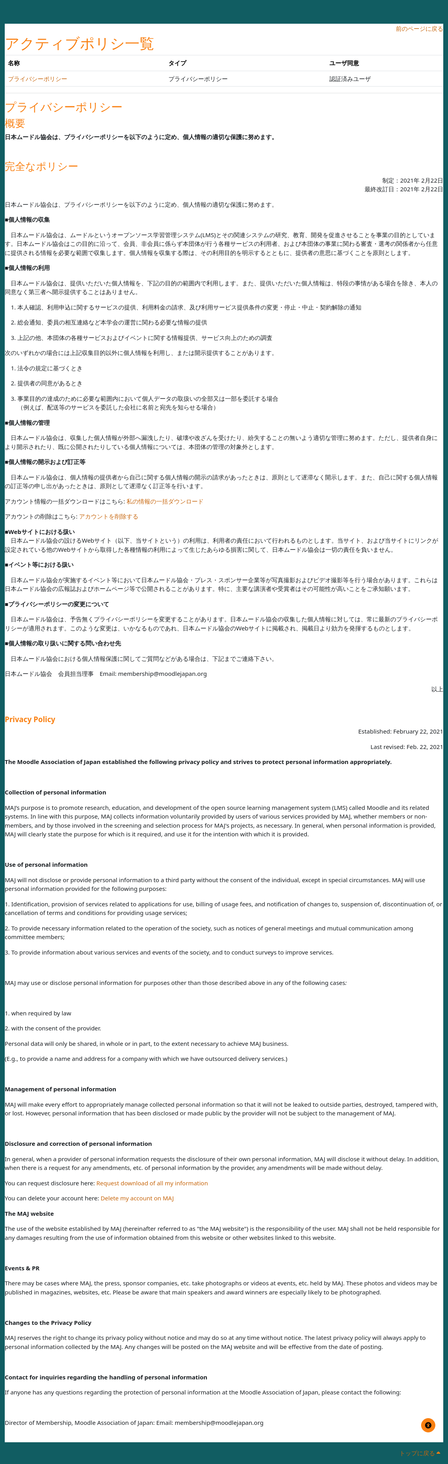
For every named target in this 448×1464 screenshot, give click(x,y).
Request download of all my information (152, 1183)
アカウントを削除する (108, 516)
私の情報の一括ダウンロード (165, 501)
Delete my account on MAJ (137, 1198)
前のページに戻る (419, 28)
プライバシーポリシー (37, 79)
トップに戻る (419, 1453)
